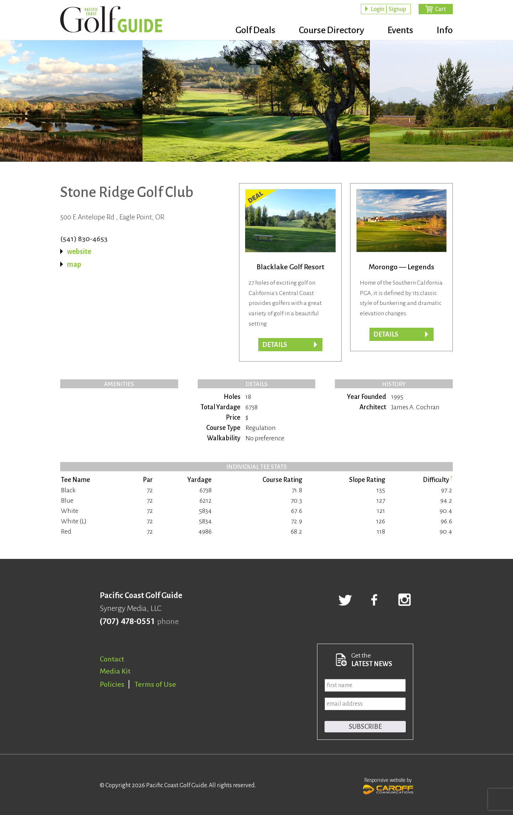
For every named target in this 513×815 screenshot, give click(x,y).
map (74, 264)
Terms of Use (155, 684)
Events (400, 30)
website (79, 251)
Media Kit (115, 671)
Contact (112, 659)
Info (445, 30)
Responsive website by (388, 785)
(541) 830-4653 (84, 239)
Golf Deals (255, 30)
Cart (440, 9)
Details (385, 334)
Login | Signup (388, 9)
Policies (112, 684)
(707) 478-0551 (127, 621)
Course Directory (331, 30)
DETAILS (274, 344)
